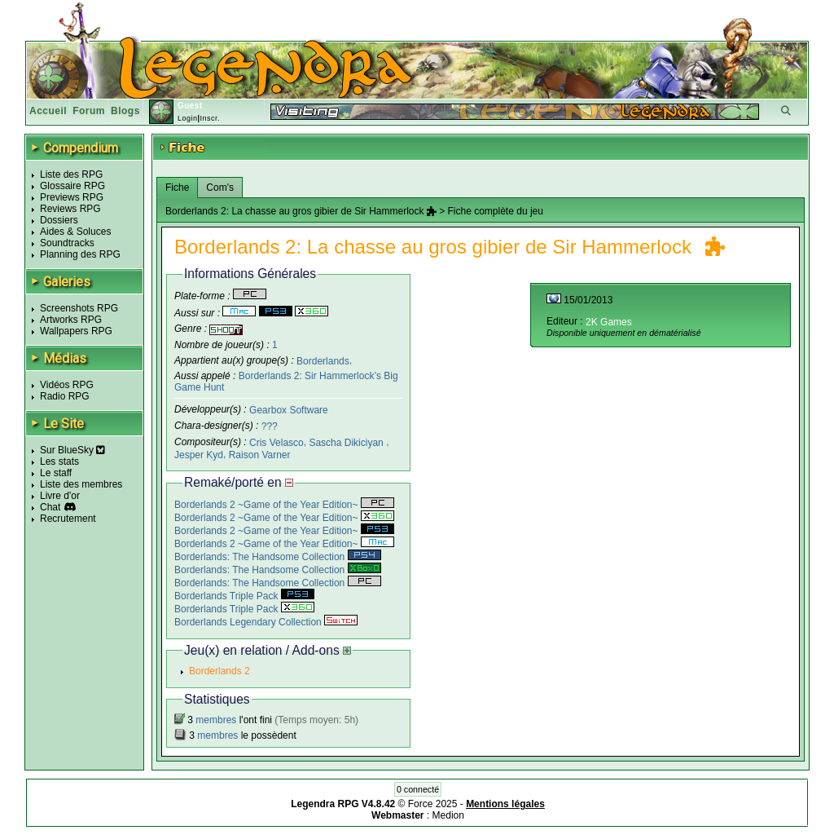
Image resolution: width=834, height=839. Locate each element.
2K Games (609, 322)
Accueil (48, 111)
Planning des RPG (80, 254)
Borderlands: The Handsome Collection (277, 557)
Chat (50, 507)
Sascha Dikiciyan (347, 442)
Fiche (177, 187)
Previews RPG (71, 197)
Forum (88, 111)
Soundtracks (67, 243)
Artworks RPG (71, 319)
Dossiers (59, 220)
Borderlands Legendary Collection (266, 622)
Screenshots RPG (79, 308)
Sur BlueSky (72, 450)
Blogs (125, 111)
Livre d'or (60, 495)
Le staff (56, 473)
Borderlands (322, 360)
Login (188, 118)
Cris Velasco (276, 442)
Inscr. (210, 118)
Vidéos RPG (67, 385)
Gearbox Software (288, 410)
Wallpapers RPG (76, 331)
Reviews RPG (70, 208)
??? (269, 426)
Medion (448, 815)
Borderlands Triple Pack (244, 596)
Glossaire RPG (72, 186)
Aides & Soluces (75, 231)
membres (215, 720)
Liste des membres (81, 484)
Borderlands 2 (219, 671)
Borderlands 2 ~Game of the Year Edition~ (284, 504)
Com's (220, 187)
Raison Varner (260, 455)
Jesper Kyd (198, 455)
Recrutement (68, 518)
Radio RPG (65, 396)
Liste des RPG (71, 174)
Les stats (59, 461)
